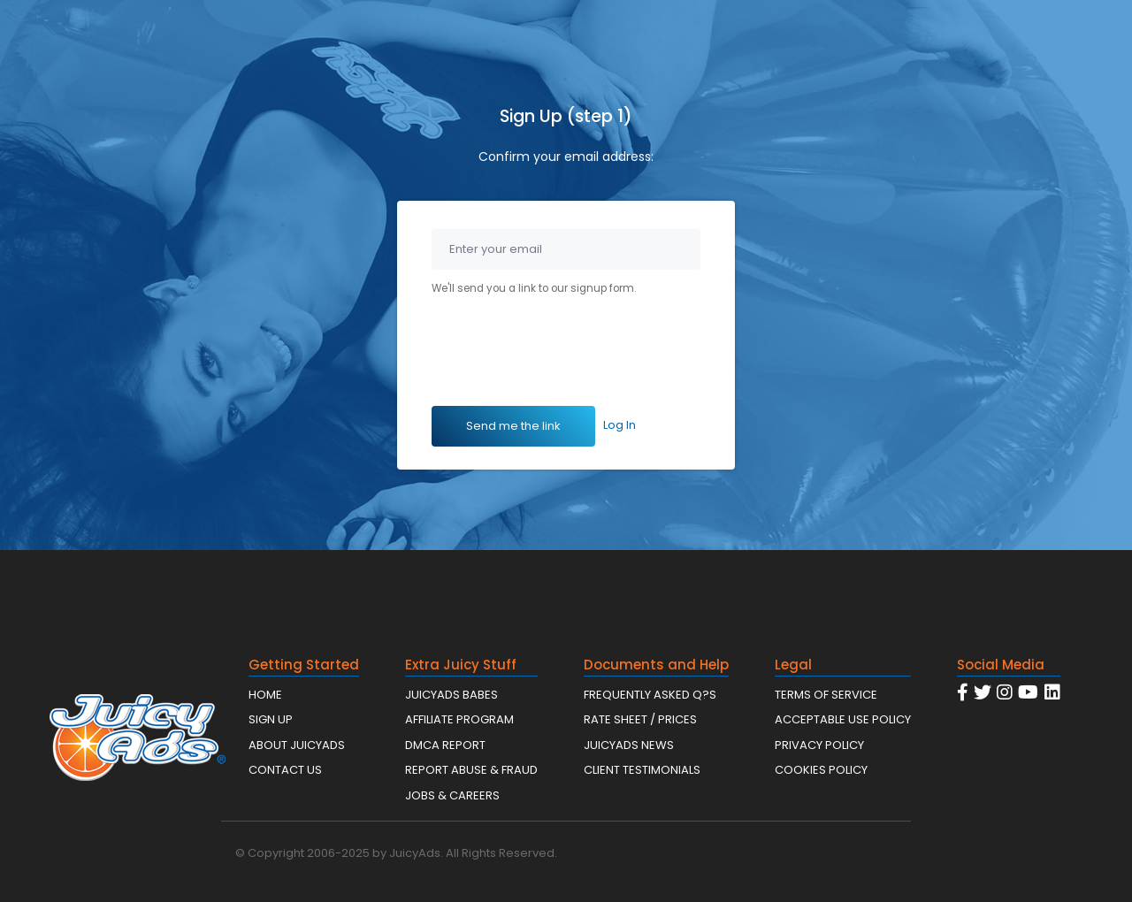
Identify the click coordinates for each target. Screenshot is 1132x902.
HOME (265, 694)
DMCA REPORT (445, 745)
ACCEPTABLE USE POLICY (843, 719)
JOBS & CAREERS (452, 795)
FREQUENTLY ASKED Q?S (650, 694)
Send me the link (513, 425)
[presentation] (566, 354)
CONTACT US (285, 769)
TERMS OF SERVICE (826, 694)
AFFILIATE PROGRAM (459, 719)
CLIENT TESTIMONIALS (642, 769)
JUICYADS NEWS (629, 745)
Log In (619, 425)
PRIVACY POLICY (819, 745)
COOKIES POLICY (821, 769)
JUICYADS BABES (451, 694)
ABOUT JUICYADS (297, 745)
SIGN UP (271, 719)
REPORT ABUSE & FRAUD (471, 769)
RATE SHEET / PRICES (640, 719)
